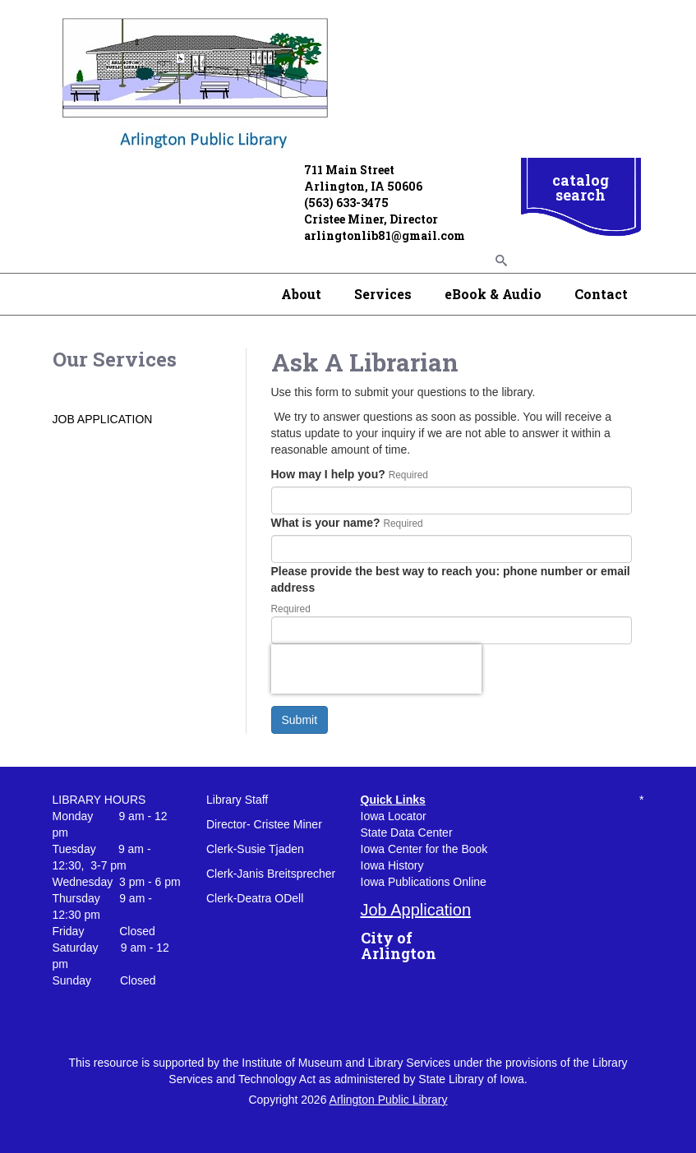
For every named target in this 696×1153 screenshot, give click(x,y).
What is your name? (325, 522)
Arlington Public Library (389, 1099)
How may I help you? (328, 474)
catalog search (580, 187)
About (301, 293)
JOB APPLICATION (103, 419)
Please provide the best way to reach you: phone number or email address (450, 579)
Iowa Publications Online (423, 881)
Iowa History (392, 865)
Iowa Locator (393, 816)
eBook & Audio (493, 293)
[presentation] (376, 669)
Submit (300, 719)
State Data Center (407, 832)
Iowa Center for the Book (424, 849)
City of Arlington (398, 946)
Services (383, 293)
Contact (601, 293)
